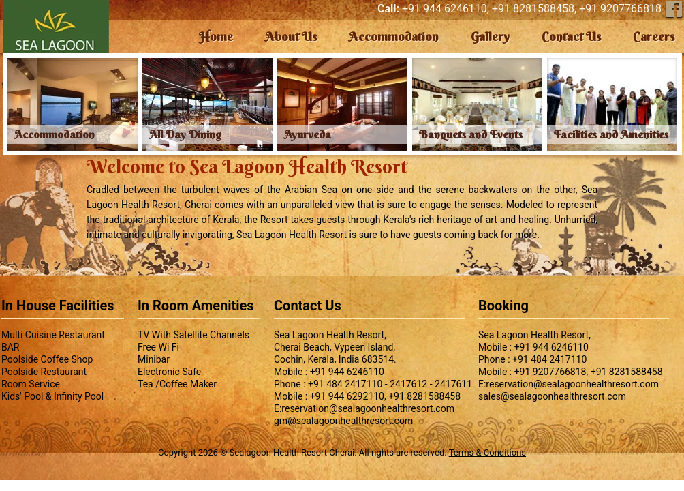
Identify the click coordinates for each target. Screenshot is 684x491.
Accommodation (54, 134)
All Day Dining (185, 134)
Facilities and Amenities (611, 134)
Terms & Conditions (487, 452)
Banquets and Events (471, 134)
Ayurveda (307, 134)
